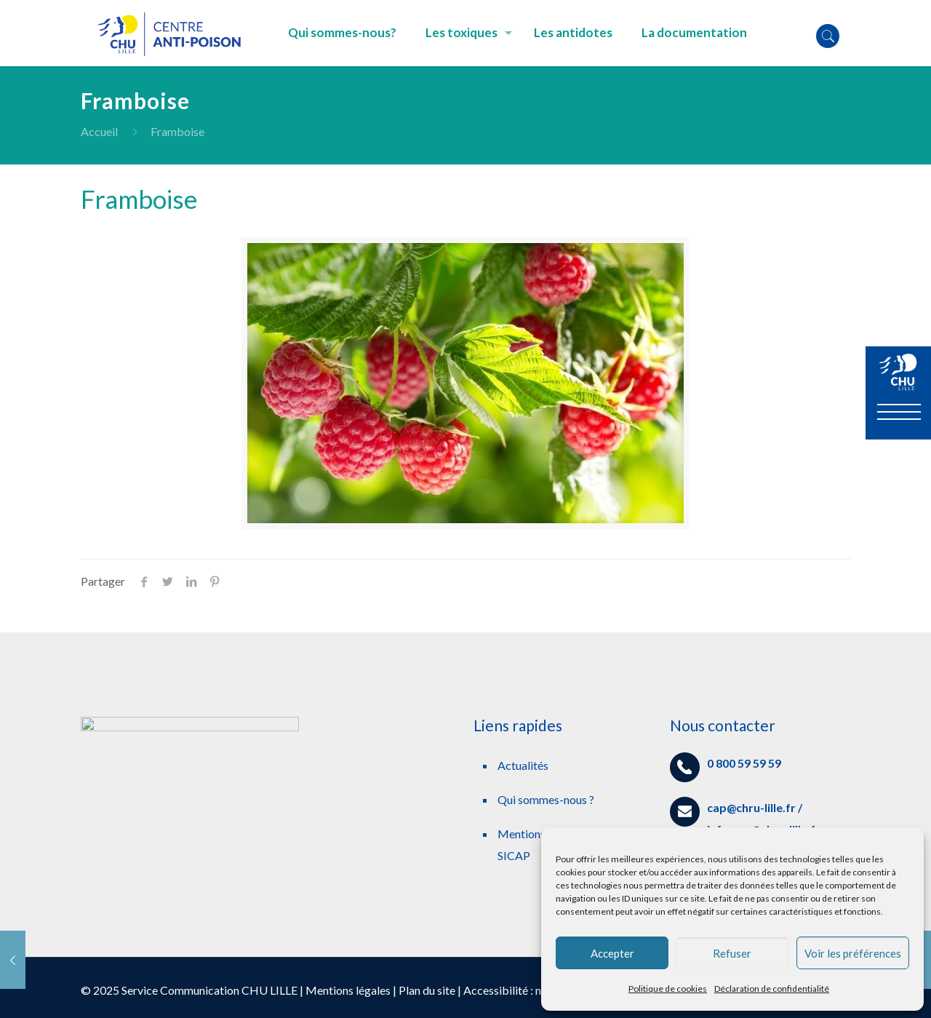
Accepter (612, 953)
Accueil (99, 131)
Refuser (732, 953)
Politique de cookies (667, 988)
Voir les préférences (852, 953)
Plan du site (427, 990)
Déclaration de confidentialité (771, 988)
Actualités (523, 765)
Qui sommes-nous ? (546, 799)
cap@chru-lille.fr (751, 807)
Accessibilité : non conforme (533, 990)
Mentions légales (348, 990)
